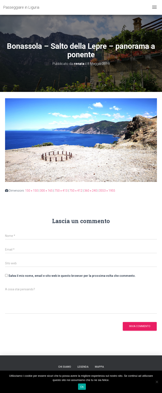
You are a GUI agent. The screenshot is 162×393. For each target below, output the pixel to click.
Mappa (99, 366)
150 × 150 (31, 190)
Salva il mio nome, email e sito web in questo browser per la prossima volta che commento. (72, 275)
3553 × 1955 (107, 190)
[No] (157, 382)
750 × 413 (61, 190)
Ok (82, 386)
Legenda (83, 366)
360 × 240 (90, 190)
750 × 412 (75, 190)
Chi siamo (64, 366)
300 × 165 (46, 190)
